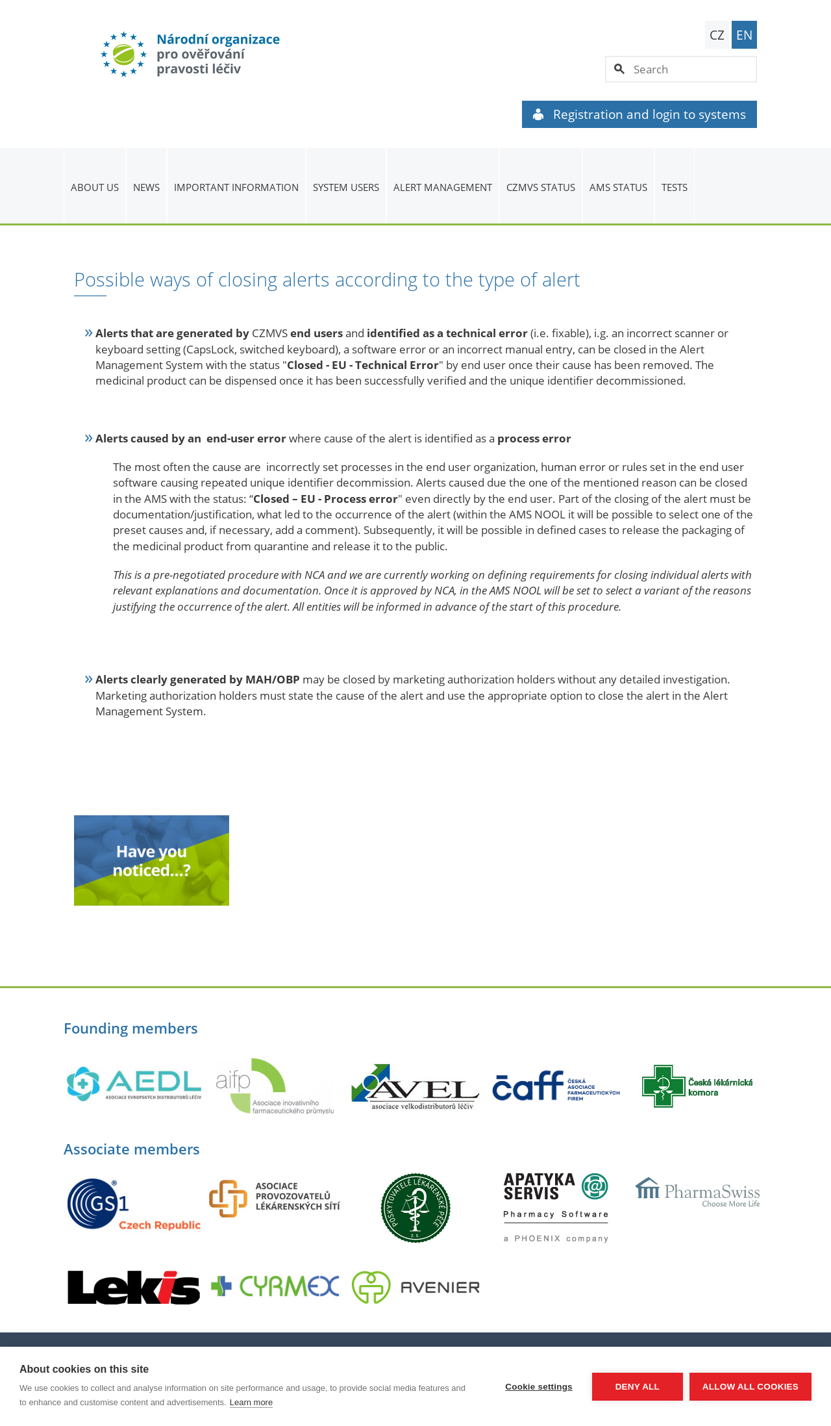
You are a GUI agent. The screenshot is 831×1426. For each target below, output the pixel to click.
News (146, 187)
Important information (236, 187)
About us (95, 187)
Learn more (251, 1402)
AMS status (618, 187)
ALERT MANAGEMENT (442, 187)
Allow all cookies (750, 1387)
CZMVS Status (540, 187)
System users (346, 187)
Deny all (637, 1387)
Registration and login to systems (639, 114)
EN (744, 35)
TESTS (675, 187)
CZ (717, 35)
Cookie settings (539, 1387)
